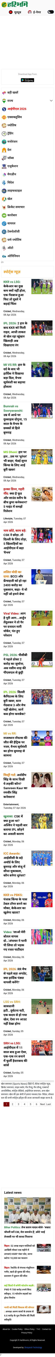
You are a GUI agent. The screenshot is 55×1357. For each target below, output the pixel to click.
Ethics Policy (29, 1329)
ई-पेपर (34, 12)
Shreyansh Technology (33, 1347)
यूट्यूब (15, 12)
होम (2, 262)
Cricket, (14, 313)
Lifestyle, (15, 520)
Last (48, 1104)
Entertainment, (15, 806)
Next (42, 1104)
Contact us (46, 1329)
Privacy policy (26, 1333)
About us (6, 1329)
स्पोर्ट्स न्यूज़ (12, 272)
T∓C (38, 1329)
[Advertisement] (27, 37)
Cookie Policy (17, 1329)
